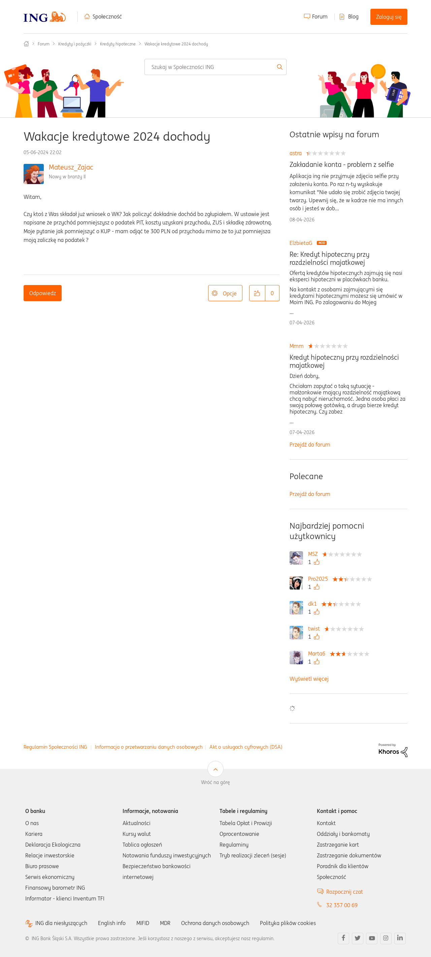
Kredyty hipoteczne (118, 43)
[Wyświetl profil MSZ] (314, 554)
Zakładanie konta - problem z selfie (342, 165)
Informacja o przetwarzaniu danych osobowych (149, 747)
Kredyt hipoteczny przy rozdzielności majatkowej (344, 361)
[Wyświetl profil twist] (315, 628)
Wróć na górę (215, 782)
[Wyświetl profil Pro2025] (319, 578)
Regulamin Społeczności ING (55, 747)
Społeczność (107, 16)
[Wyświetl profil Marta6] (318, 653)
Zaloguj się (389, 16)
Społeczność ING (26, 43)
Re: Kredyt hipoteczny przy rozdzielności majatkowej (329, 258)
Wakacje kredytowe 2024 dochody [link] (176, 43)
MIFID (142, 923)
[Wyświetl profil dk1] (314, 603)
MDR (165, 923)
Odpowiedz (42, 293)
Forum (320, 16)
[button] (257, 293)
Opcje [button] (230, 293)
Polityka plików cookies (288, 923)
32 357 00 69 (342, 905)
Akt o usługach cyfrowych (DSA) (246, 747)
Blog (353, 16)
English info (112, 923)
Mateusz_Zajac (71, 167)
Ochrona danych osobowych (215, 923)
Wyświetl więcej (309, 678)
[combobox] (215, 67)
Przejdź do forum (310, 444)
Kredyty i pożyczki (74, 43)
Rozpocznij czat (344, 891)
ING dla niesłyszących (61, 923)
